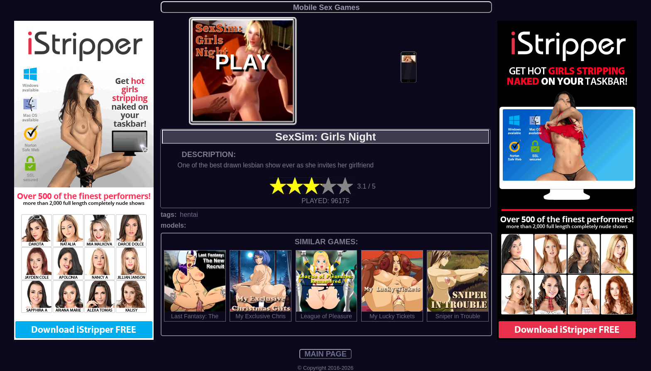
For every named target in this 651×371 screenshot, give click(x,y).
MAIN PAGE (325, 354)
